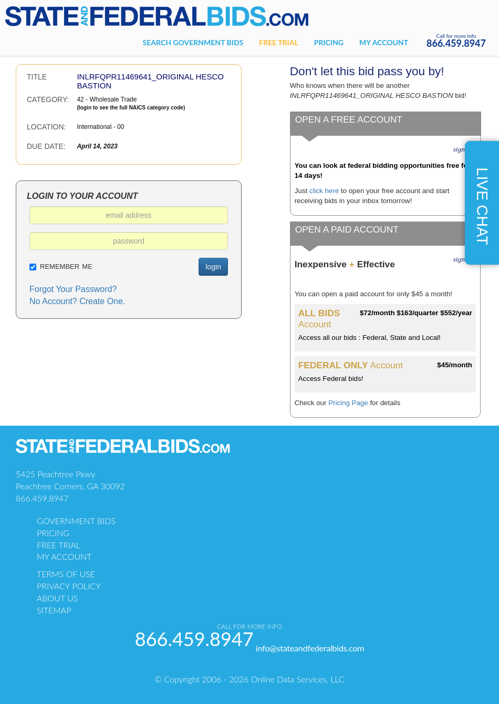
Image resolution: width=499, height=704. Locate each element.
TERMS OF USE (66, 574)
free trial (58, 545)
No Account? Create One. (77, 301)
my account (64, 556)
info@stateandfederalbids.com (310, 648)
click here (324, 191)
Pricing (329, 42)
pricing (53, 533)
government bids (76, 521)
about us (57, 598)
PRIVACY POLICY (69, 586)
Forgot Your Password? (73, 289)
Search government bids (193, 42)
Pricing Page (348, 403)
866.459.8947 (456, 43)
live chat (482, 206)
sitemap (54, 610)
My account (383, 42)
